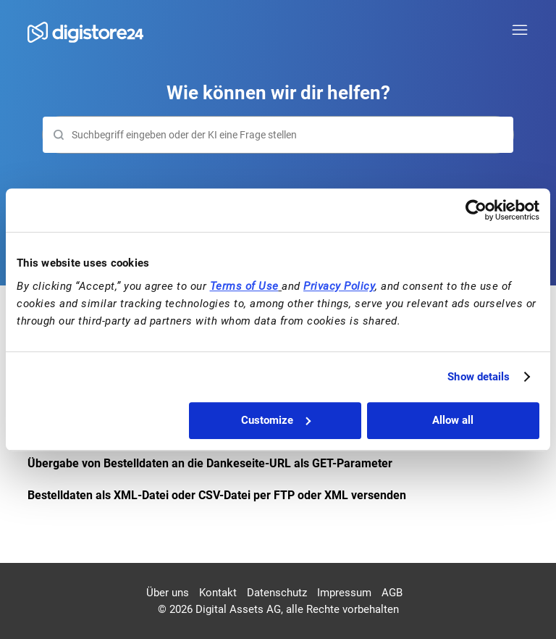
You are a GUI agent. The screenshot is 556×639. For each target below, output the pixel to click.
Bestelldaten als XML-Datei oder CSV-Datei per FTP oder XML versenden (217, 495)
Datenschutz (277, 592)
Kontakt (218, 592)
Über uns (167, 592)
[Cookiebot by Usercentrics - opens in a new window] (476, 210)
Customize (276, 420)
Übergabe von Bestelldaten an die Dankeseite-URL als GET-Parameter (210, 463)
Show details (478, 376)
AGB (392, 592)
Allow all (452, 420)
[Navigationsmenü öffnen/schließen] (519, 30)
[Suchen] (278, 135)
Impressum (344, 592)
